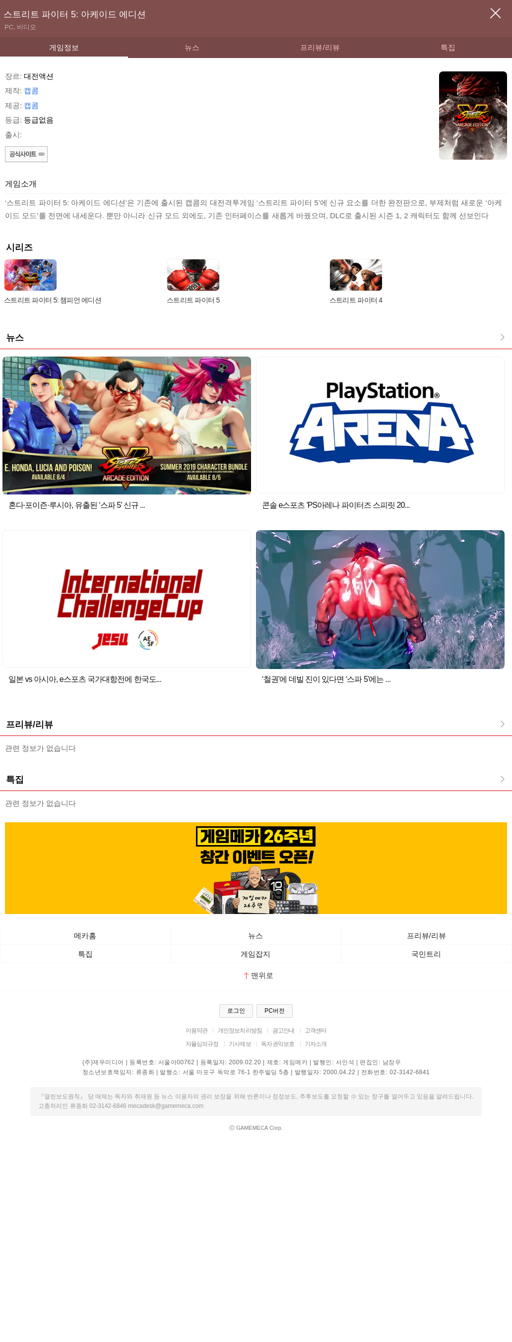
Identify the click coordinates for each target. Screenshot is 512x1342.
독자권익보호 (277, 1043)
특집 (448, 47)
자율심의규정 (202, 1043)
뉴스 (192, 47)
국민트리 (426, 954)
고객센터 (316, 1030)
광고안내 (283, 1030)
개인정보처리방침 (240, 1030)
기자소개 (316, 1043)
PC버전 (274, 1010)
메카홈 (85, 935)
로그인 (236, 1010)
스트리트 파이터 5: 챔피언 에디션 (52, 300)
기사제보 (240, 1043)
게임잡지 (255, 954)
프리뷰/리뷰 (319, 47)
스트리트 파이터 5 (193, 300)
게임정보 (64, 47)
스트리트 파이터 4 (356, 300)
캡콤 (31, 90)
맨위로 (258, 975)
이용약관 (197, 1030)
